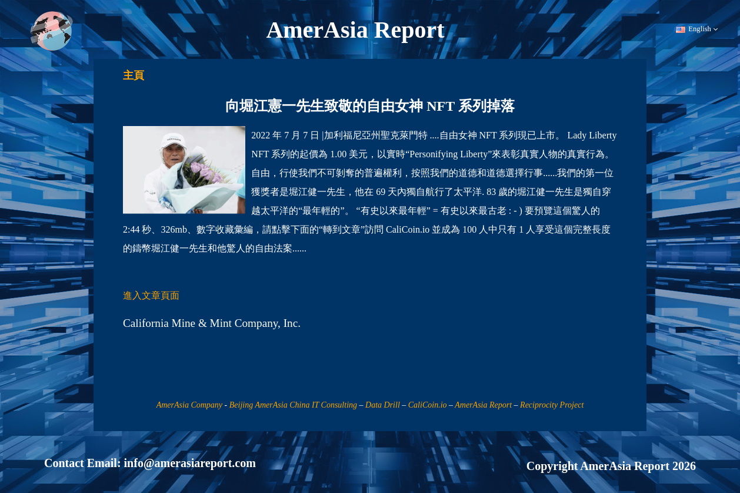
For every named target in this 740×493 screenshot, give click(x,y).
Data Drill (382, 405)
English (697, 29)
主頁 (133, 75)
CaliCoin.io (427, 405)
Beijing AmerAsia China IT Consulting (293, 405)
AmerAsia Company (189, 405)
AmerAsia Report (483, 405)
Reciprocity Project (552, 405)
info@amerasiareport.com (190, 462)
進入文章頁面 (151, 295)
